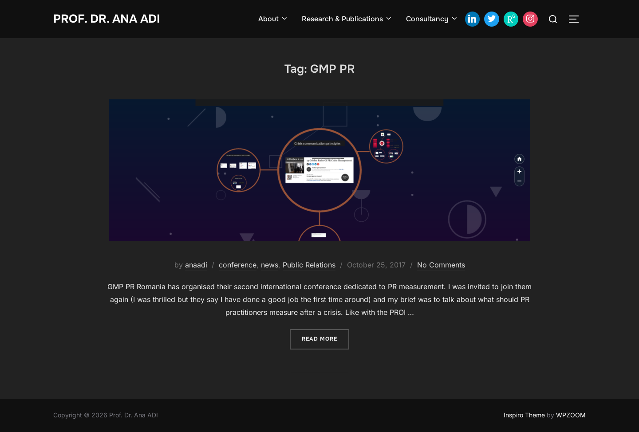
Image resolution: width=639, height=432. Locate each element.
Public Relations (309, 264)
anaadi (196, 264)
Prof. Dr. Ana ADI (106, 19)
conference (237, 264)
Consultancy (432, 19)
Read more (325, 338)
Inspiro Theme (524, 415)
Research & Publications (347, 19)
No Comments (441, 264)
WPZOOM (571, 415)
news (269, 264)
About (273, 19)
